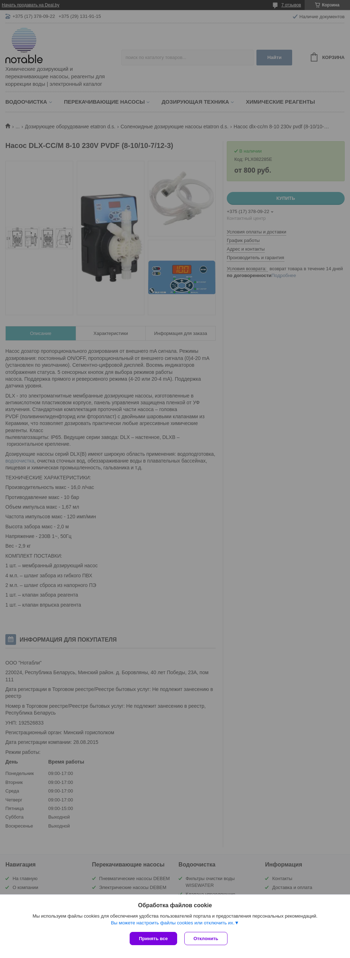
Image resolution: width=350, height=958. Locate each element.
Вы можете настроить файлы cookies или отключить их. (172, 922)
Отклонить (206, 938)
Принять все (153, 938)
